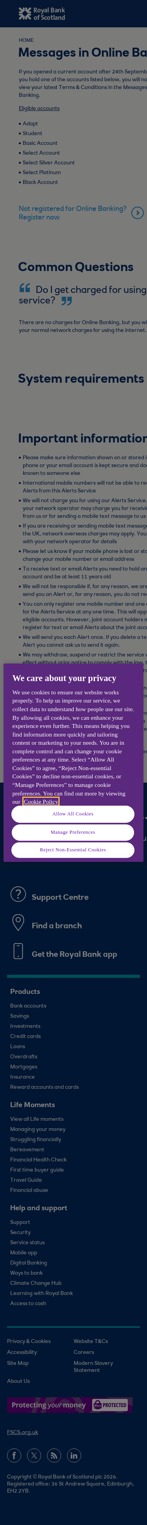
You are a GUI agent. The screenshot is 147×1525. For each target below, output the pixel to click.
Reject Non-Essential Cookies (73, 850)
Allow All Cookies (73, 814)
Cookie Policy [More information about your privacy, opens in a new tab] (41, 801)
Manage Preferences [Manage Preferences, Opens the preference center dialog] (73, 832)
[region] (73, 762)
